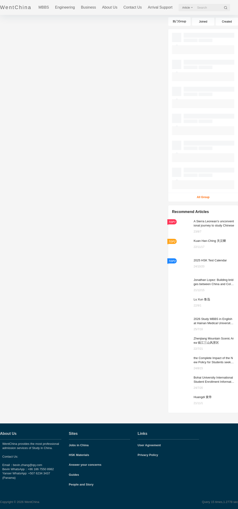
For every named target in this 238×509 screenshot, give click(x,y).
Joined (203, 21)
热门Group (179, 21)
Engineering (65, 7)
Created (227, 21)
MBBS (43, 7)
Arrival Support (160, 7)
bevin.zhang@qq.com (27, 465)
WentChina (31, 502)
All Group (203, 197)
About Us (109, 7)
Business (88, 7)
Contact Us (132, 7)
